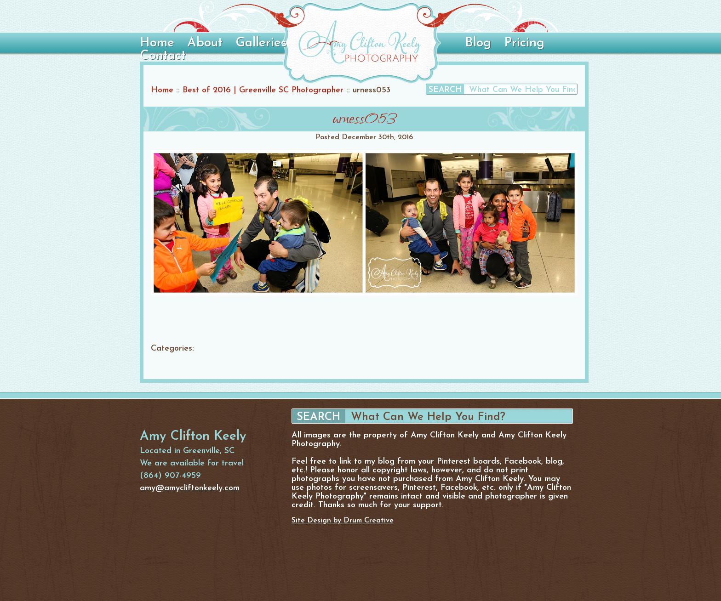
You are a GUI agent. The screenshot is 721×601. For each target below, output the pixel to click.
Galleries (260, 43)
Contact (163, 56)
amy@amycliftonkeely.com (190, 488)
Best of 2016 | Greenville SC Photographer (263, 90)
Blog (478, 43)
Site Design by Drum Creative (343, 520)
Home (157, 43)
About (205, 43)
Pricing (524, 43)
